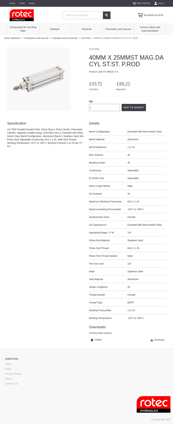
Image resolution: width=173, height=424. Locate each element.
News (32, 3)
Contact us (11, 383)
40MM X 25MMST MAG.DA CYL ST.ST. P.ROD (116, 38)
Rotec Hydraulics (12, 38)
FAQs (22, 3)
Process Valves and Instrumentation (150, 29)
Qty (91, 101)
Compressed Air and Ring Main (23, 29)
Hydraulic (55, 29)
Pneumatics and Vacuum (118, 29)
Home (12, 3)
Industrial (86, 29)
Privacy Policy (13, 373)
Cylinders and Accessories (65, 38)
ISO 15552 (86, 38)
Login (8, 364)
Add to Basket (133, 107)
